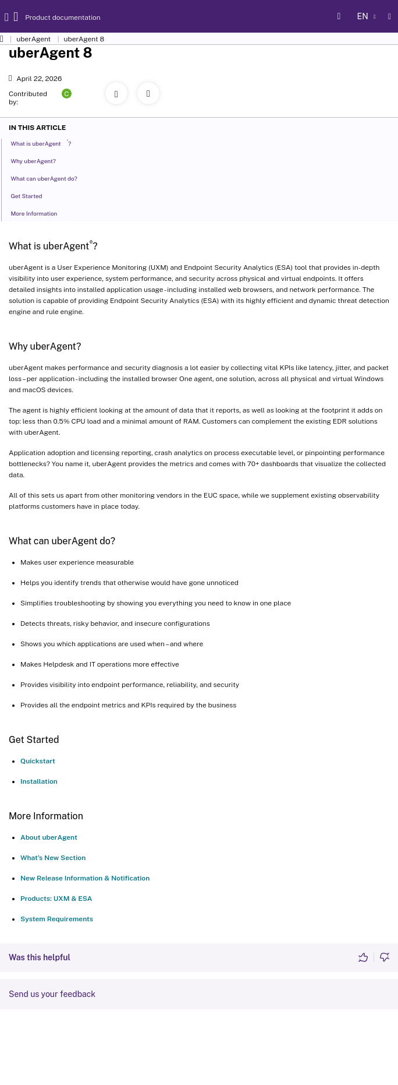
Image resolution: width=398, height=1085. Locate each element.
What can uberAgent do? (46, 178)
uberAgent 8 (84, 39)
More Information (36, 213)
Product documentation (51, 17)
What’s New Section (53, 858)
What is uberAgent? (43, 143)
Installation (39, 781)
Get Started (29, 195)
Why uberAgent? (36, 160)
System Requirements (56, 919)
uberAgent (33, 39)
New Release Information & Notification (85, 878)
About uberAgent (48, 837)
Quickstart (37, 761)
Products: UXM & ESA (56, 898)
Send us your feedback (52, 994)
